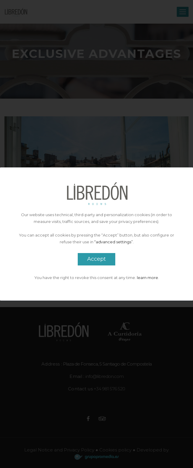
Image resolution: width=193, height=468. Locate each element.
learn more (147, 277)
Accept (96, 259)
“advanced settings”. (114, 241)
